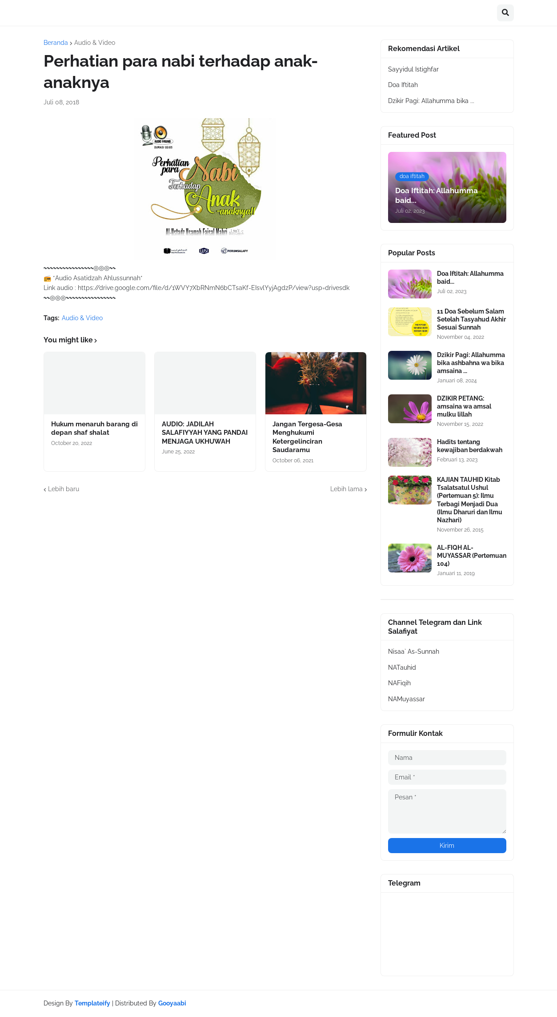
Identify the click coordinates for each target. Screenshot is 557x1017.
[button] (505, 12)
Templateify (92, 1003)
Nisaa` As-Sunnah (413, 651)
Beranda (56, 43)
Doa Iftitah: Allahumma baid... (470, 277)
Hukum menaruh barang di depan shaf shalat (94, 428)
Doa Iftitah (403, 84)
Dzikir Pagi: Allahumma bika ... (431, 100)
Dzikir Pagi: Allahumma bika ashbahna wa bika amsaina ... (471, 362)
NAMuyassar (406, 699)
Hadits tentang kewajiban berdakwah (469, 445)
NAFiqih (399, 683)
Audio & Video (94, 43)
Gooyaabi (172, 1003)
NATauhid (402, 667)
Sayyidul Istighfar (413, 69)
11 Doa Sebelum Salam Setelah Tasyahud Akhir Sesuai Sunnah (471, 319)
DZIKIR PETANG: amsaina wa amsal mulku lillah (464, 406)
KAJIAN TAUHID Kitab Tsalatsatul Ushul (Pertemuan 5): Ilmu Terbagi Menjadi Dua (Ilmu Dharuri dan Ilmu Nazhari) (469, 500)
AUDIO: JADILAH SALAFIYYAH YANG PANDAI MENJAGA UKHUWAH (205, 432)
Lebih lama (346, 489)
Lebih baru (63, 489)
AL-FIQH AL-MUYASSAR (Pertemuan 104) (471, 555)
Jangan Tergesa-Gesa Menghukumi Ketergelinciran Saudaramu (307, 437)
